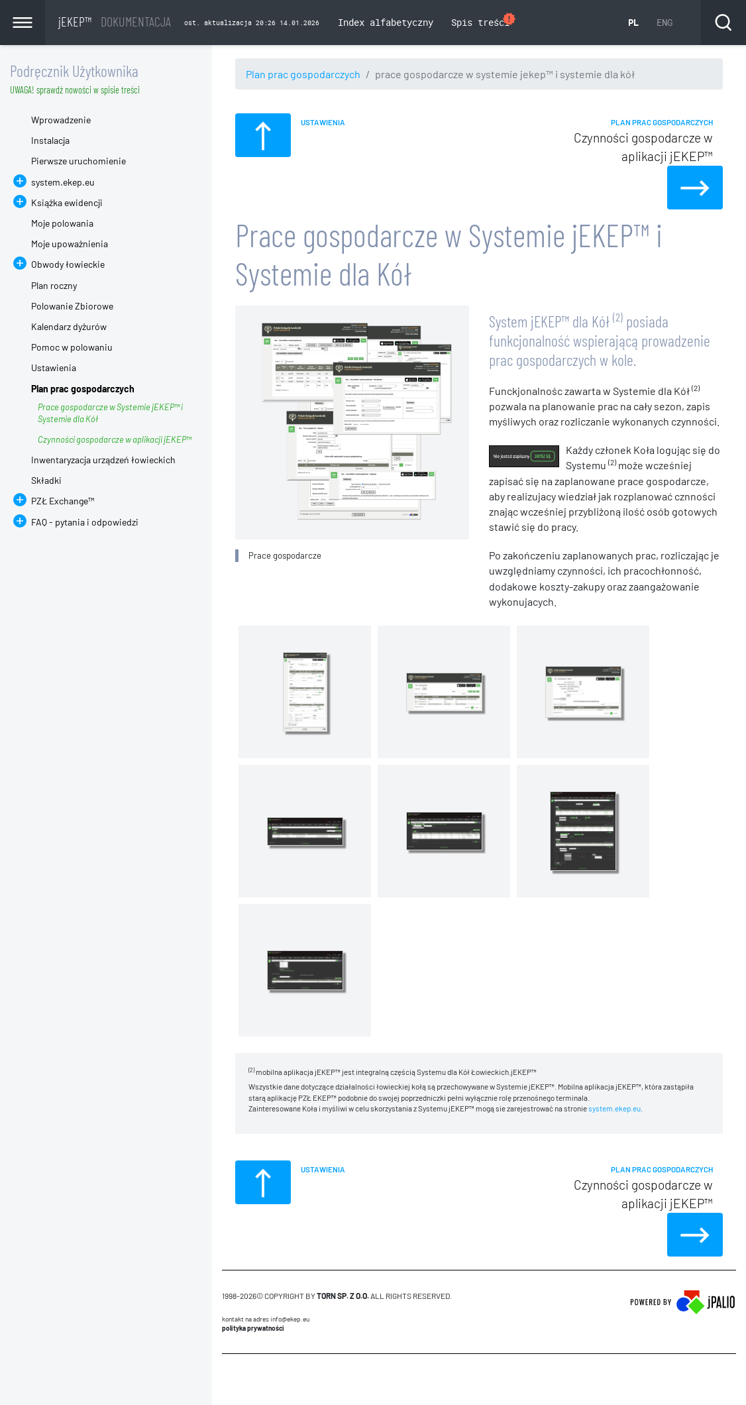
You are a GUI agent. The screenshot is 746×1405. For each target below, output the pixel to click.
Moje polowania (62, 223)
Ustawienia (53, 367)
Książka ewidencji (67, 202)
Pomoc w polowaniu (72, 347)
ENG (664, 22)
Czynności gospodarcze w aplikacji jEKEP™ (114, 439)
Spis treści (484, 21)
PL (633, 22)
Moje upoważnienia (69, 243)
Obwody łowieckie (68, 264)
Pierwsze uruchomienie (78, 160)
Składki (46, 480)
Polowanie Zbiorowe (72, 305)
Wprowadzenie (61, 119)
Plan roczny (54, 285)
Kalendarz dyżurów (69, 326)
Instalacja (50, 140)
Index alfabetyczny (385, 22)
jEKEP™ (114, 21)
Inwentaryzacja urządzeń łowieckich (103, 459)
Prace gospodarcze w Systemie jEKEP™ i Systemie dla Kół (110, 413)
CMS (229, 1379)
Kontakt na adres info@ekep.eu (265, 1319)
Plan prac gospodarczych (303, 74)
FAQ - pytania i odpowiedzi (84, 522)
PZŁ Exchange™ (62, 500)
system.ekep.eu (614, 1108)
